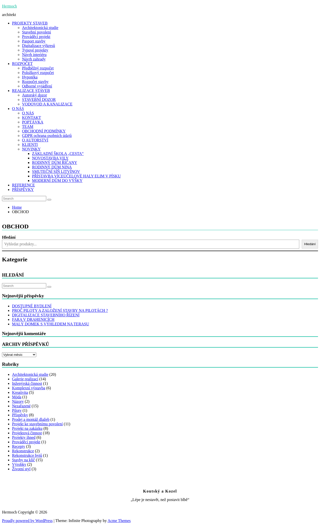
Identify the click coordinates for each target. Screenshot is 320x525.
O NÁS (18, 108)
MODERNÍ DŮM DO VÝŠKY (57, 180)
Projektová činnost (27, 433)
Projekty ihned (24, 437)
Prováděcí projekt (36, 36)
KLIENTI (30, 144)
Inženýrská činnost (27, 383)
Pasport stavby (34, 41)
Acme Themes (119, 521)
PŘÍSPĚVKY (23, 189)
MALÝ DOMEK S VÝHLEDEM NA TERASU (50, 324)
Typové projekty (35, 50)
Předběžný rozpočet (38, 68)
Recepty (18, 446)
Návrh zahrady (34, 59)
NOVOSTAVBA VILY (50, 158)
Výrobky (19, 464)
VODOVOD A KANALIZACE (47, 104)
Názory (18, 401)
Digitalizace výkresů (38, 45)
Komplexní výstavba (28, 388)
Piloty (17, 410)
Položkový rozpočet (38, 72)
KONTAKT (31, 117)
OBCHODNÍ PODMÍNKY (44, 131)
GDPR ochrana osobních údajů (47, 135)
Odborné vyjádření (37, 86)
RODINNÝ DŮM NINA (52, 167)
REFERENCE (23, 185)
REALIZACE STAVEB (31, 90)
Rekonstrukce (23, 451)
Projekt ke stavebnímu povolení (37, 424)
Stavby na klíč (23, 460)
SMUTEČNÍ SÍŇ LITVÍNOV (56, 171)
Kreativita (20, 392)
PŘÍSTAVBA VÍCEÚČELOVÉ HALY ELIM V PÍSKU (76, 176)
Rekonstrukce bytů (27, 455)
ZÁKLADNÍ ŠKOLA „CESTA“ (58, 153)
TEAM (27, 126)
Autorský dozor (34, 95)
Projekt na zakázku (27, 428)
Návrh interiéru (34, 54)
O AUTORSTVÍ (35, 140)
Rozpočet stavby (35, 81)
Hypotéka (30, 77)
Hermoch (9, 6)
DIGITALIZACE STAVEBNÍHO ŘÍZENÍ (46, 315)
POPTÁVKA (32, 122)
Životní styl (21, 469)
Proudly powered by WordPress (27, 521)
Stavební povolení (36, 32)
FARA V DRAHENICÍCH (33, 319)
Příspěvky (20, 415)
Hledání (9, 237)
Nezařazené (21, 406)
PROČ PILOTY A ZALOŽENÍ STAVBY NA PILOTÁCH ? (60, 310)
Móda (16, 397)
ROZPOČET (22, 63)
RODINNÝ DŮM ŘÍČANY (54, 162)
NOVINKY (31, 149)
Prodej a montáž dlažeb (31, 419)
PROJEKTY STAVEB (30, 23)
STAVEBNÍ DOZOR (39, 99)
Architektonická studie (40, 27)
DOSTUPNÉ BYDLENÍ (32, 306)
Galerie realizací (25, 379)
